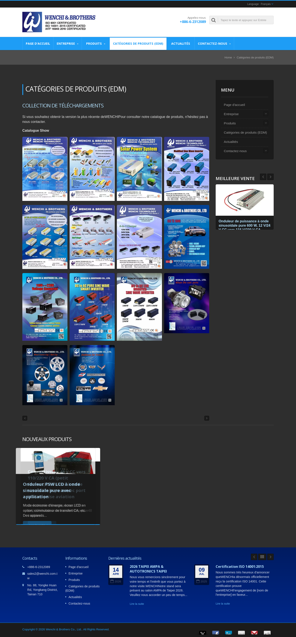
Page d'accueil (38, 43)
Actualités (180, 43)
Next (263, 177)
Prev (270, 177)
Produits (96, 43)
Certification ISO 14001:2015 (240, 566)
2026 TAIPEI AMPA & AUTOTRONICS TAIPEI (148, 569)
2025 (201, 581)
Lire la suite (137, 603)
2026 (115, 581)
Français (266, 4)
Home (228, 57)
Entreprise (67, 43)
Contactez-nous (214, 43)
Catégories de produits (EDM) (138, 43)
